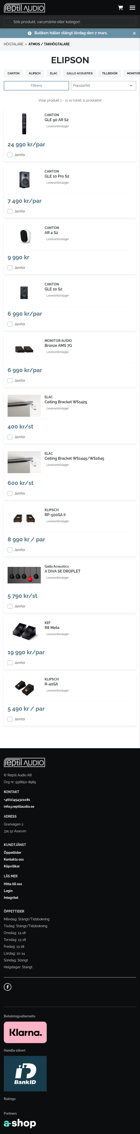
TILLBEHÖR (109, 73)
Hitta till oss (13, 884)
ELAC (53, 73)
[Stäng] (134, 33)
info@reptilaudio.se (19, 806)
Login (8, 891)
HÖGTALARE (13, 44)
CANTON (13, 73)
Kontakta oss (14, 859)
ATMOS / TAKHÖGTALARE (49, 44)
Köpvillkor (12, 866)
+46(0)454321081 (17, 800)
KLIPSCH (35, 73)
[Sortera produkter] (103, 85)
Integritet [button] (11, 898)
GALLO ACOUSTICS (80, 73)
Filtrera (36, 85)
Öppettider (12, 852)
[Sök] (70, 21)
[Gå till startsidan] (24, 8)
